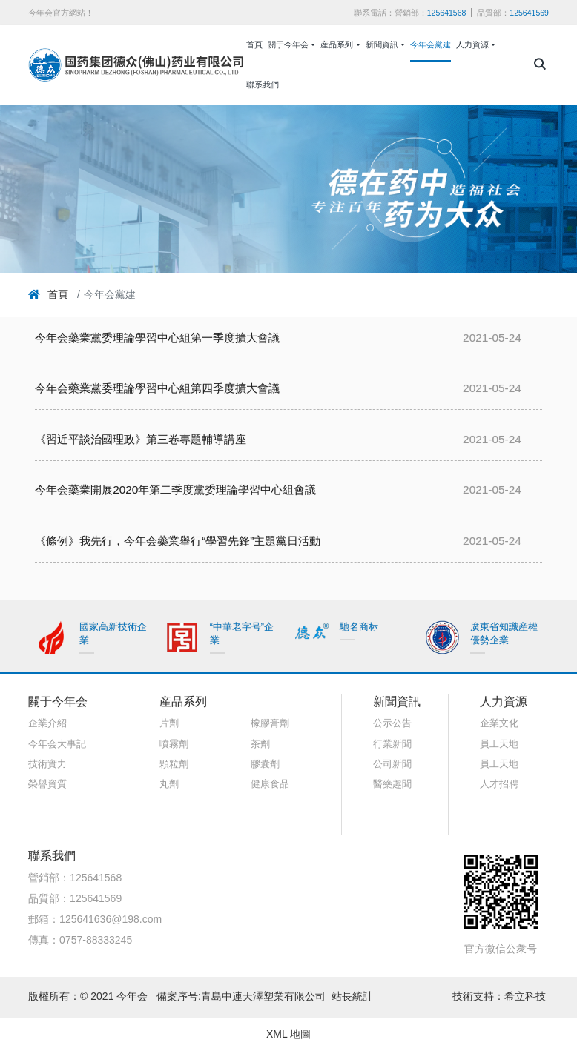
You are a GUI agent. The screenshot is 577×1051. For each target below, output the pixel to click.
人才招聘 (499, 784)
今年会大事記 (57, 744)
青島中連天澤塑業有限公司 (263, 996)
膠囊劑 (265, 764)
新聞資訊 (382, 44)
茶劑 (260, 744)
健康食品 (270, 784)
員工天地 (499, 744)
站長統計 (352, 996)
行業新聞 (392, 744)
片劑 (169, 723)
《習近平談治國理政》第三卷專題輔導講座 (140, 439)
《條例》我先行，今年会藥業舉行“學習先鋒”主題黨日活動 (177, 540)
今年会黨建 (430, 44)
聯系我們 (262, 84)
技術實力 (47, 764)
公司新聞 (392, 764)
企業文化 (499, 723)
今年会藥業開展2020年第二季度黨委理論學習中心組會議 (175, 489)
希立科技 (526, 996)
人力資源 (472, 44)
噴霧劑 (173, 744)
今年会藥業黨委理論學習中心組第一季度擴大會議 (157, 337)
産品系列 (336, 44)
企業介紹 (47, 723)
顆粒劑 (173, 764)
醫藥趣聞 (392, 784)
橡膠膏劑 (270, 723)
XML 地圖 (288, 1034)
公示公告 (392, 723)
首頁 (254, 44)
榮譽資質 (47, 784)
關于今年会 (288, 44)
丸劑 (169, 784)
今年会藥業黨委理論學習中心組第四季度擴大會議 (157, 388)
